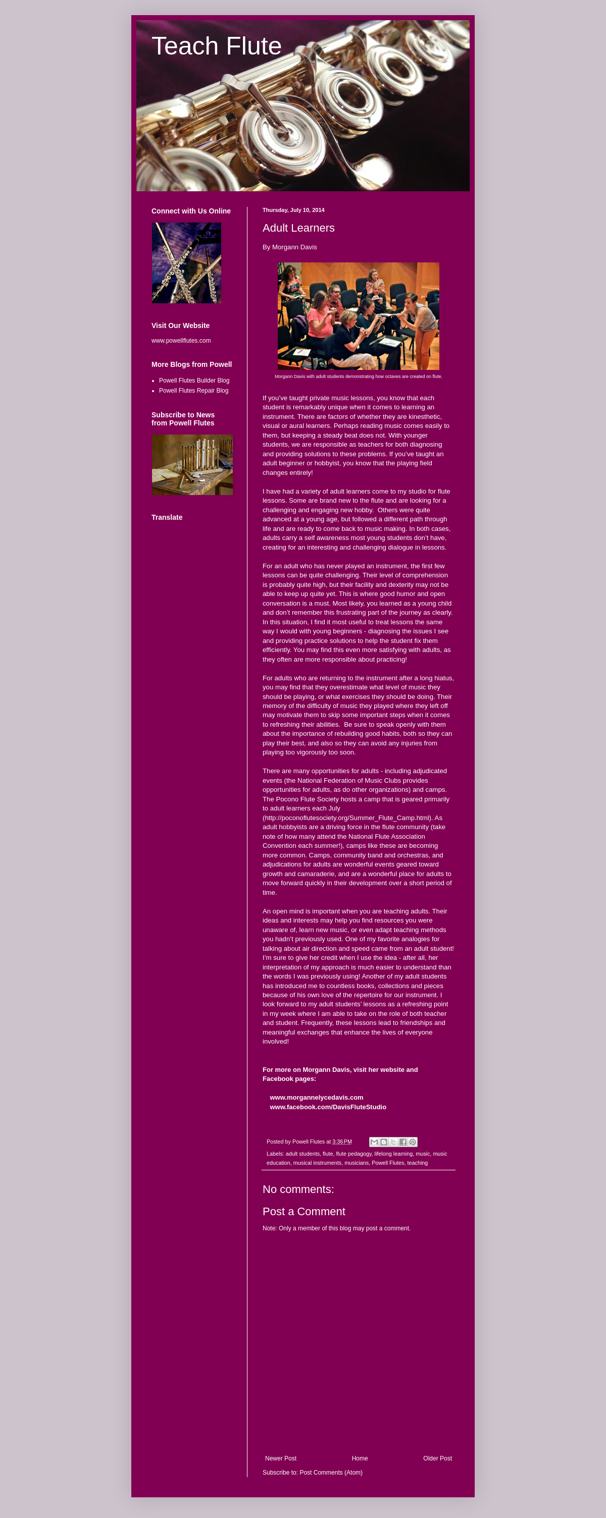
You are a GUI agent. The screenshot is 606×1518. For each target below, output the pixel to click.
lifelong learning (394, 1154)
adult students (303, 1154)
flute (328, 1154)
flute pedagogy (353, 1154)
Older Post (437, 1458)
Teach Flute (217, 46)
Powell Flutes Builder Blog (194, 380)
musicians (356, 1163)
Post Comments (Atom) (331, 1472)
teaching (417, 1163)
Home (360, 1458)
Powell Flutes (388, 1163)
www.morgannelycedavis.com (316, 1097)
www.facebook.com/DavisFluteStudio (328, 1107)
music (423, 1154)
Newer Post (280, 1458)
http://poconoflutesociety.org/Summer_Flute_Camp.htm (346, 818)
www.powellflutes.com (181, 340)
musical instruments (317, 1163)
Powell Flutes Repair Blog (193, 390)
